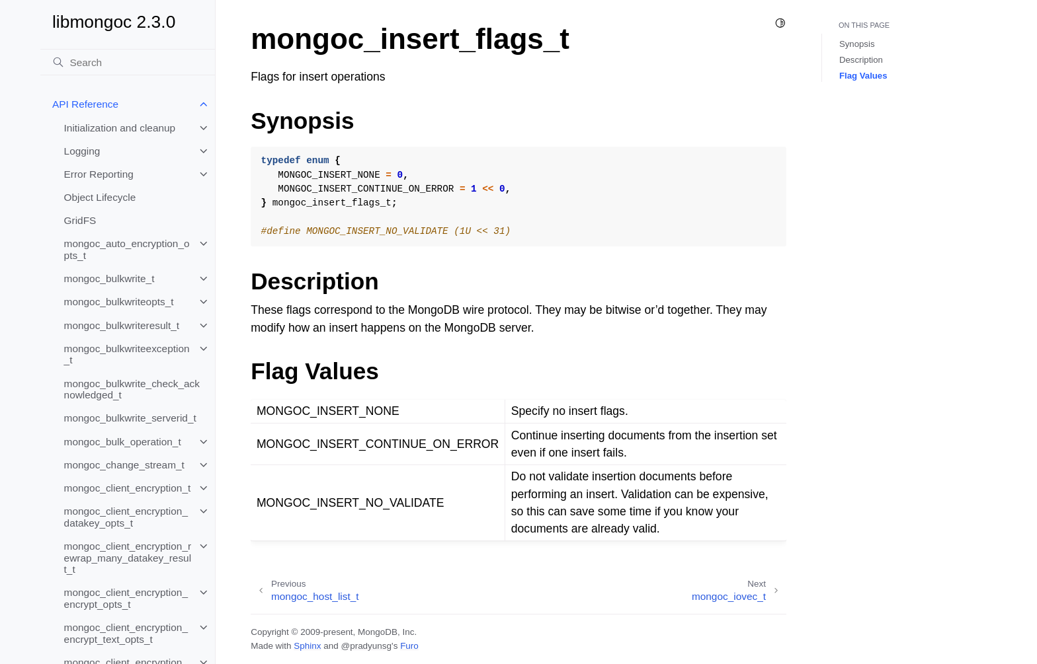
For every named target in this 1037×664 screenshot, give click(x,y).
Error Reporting (99, 174)
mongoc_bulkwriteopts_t (119, 301)
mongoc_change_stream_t (124, 464)
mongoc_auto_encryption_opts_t (127, 249)
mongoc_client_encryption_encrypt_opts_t (126, 598)
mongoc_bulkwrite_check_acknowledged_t (132, 389)
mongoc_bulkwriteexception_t (127, 354)
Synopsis (857, 44)
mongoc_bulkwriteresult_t (122, 325)
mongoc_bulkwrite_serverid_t (130, 418)
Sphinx (307, 646)
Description (861, 60)
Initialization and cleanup (120, 127)
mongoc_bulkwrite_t (109, 278)
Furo (409, 646)
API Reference (85, 104)
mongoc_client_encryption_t (127, 488)
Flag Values (863, 76)
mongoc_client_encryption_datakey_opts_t (126, 517)
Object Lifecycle (100, 197)
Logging (82, 151)
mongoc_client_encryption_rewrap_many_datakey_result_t (128, 557)
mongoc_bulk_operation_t (122, 441)
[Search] (127, 62)
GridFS (80, 220)
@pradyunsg (366, 646)
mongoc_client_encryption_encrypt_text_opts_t (126, 633)
